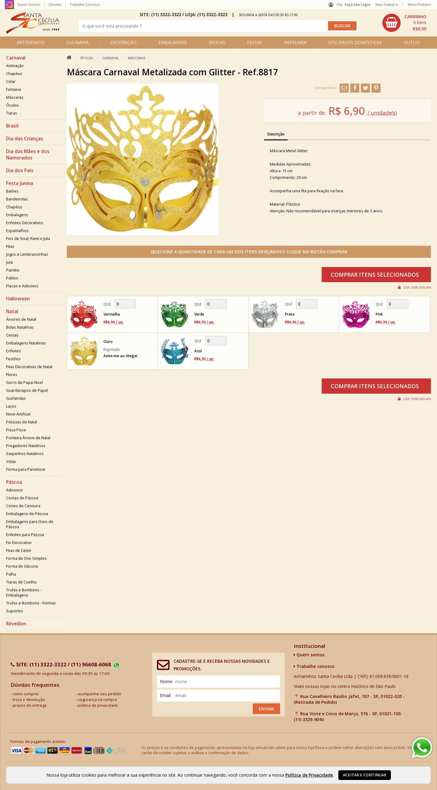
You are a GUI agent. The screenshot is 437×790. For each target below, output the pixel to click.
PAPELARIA (295, 42)
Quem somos (309, 655)
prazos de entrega (29, 705)
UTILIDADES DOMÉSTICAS (355, 42)
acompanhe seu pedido (99, 693)
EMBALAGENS (172, 42)
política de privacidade (98, 705)
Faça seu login (357, 4)
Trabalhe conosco (314, 666)
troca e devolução (29, 699)
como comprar (26, 693)
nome (166, 681)
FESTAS (254, 42)
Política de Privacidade (309, 775)
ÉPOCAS (217, 42)
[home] (32, 32)
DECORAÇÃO (123, 42)
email (165, 695)
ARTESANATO (31, 42)
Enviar (266, 709)
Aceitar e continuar (364, 775)
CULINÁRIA (77, 42)
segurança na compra (97, 699)
